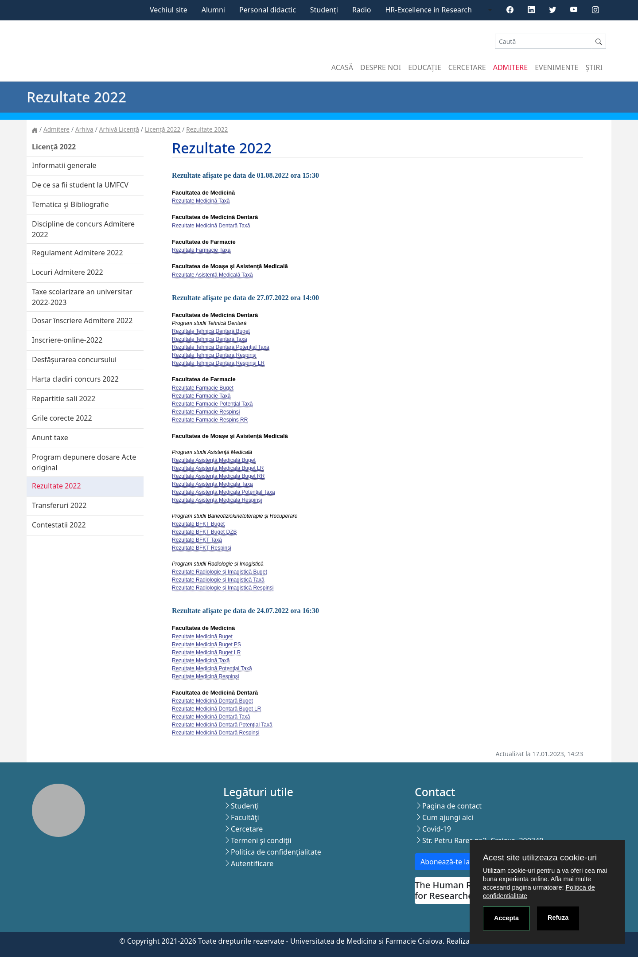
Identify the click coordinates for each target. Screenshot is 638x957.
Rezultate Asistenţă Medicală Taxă (212, 275)
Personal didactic (267, 10)
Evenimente (556, 67)
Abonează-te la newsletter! (464, 862)
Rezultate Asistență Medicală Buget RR (218, 476)
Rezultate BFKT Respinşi (201, 548)
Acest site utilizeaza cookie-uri (540, 857)
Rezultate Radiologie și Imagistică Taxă (218, 580)
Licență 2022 (162, 129)
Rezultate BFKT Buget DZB (204, 532)
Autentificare (252, 863)
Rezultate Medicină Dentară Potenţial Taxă (222, 725)
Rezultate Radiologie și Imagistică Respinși (222, 588)
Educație (424, 67)
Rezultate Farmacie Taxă (201, 250)
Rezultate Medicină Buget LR (206, 652)
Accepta (506, 918)
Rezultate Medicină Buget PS (206, 644)
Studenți (324, 10)
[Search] (543, 41)
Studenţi (245, 806)
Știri (594, 67)
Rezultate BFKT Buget (198, 524)
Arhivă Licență (119, 129)
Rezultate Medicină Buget (202, 636)
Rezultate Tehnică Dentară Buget (211, 331)
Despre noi (380, 67)
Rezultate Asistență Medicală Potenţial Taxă (223, 492)
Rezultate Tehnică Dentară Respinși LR (218, 363)
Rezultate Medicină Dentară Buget (212, 701)
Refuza (558, 917)
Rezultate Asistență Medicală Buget (214, 460)
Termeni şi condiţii (261, 840)
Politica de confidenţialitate (276, 852)
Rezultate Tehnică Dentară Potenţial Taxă (220, 347)
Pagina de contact (452, 806)
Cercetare (467, 67)
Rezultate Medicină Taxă (201, 201)
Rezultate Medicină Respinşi (205, 676)
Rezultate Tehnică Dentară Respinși (214, 355)
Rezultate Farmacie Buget (202, 388)
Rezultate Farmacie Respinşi (206, 412)
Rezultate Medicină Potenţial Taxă (212, 668)
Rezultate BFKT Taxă (197, 540)
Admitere (510, 67)
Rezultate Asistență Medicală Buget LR (218, 468)
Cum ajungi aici (447, 817)
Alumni (213, 10)
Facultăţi (245, 817)
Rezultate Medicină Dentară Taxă (211, 226)
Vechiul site (168, 10)
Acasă (342, 67)
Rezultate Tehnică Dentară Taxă (209, 339)
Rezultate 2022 (207, 129)
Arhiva (84, 129)
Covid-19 (436, 829)
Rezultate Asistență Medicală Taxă (212, 484)
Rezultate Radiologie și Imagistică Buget (219, 572)
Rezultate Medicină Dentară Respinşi (215, 733)
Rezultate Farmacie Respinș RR (210, 420)
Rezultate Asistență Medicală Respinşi (217, 500)
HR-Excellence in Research (428, 10)
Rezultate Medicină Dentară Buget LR (216, 709)
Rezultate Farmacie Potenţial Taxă (212, 404)
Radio (361, 10)
